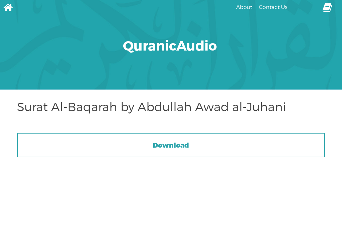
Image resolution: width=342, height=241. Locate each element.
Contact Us (273, 7)
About (244, 7)
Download (171, 145)
